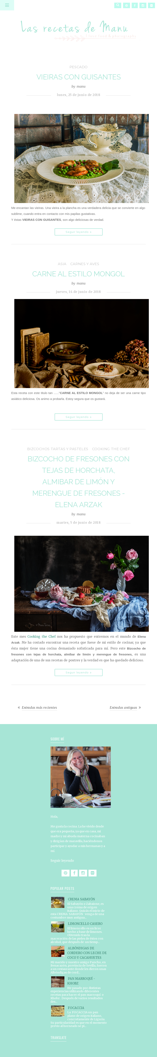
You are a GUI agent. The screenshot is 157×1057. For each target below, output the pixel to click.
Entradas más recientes (39, 708)
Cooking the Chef (111, 449)
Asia (62, 264)
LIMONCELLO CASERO (85, 924)
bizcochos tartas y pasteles (57, 449)
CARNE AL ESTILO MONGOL (78, 274)
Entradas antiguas (123, 708)
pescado (79, 67)
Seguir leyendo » (79, 232)
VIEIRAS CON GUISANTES (78, 77)
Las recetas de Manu (78, 27)
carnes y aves (84, 264)
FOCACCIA (76, 1008)
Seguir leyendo (62, 861)
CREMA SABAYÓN (81, 899)
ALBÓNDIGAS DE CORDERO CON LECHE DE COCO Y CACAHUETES (87, 953)
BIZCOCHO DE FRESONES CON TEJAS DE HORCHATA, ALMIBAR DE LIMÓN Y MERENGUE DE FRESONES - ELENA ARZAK (78, 482)
